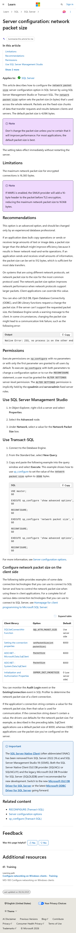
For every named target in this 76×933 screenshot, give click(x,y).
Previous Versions (29, 918)
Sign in (69, 4)
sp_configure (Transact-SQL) (25, 818)
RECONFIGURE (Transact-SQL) (26, 809)
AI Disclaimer (9, 918)
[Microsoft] (38, 4)
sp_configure (21, 471)
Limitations (10, 51)
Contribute (58, 918)
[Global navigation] (3, 4)
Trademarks (8, 928)
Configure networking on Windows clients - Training (30, 875)
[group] (38, 340)
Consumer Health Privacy (29, 923)
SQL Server (30, 11)
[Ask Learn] (64, 11)
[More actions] (70, 11)
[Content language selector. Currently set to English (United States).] (18, 903)
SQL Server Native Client (25, 753)
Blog (44, 918)
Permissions (11, 60)
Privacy (6, 923)
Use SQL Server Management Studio (24, 64)
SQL (16, 11)
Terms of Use (55, 923)
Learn (6, 11)
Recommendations (14, 55)
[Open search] (61, 4)
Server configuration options (49, 559)
